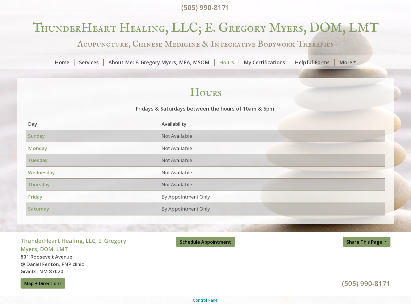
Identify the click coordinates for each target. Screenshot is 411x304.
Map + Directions (43, 295)
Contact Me (326, 62)
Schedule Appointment (205, 254)
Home (35, 62)
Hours (199, 62)
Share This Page (364, 254)
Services (61, 62)
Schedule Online (111, 74)
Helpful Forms (285, 62)
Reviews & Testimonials (56, 74)
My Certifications (237, 62)
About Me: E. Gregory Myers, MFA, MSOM (132, 62)
